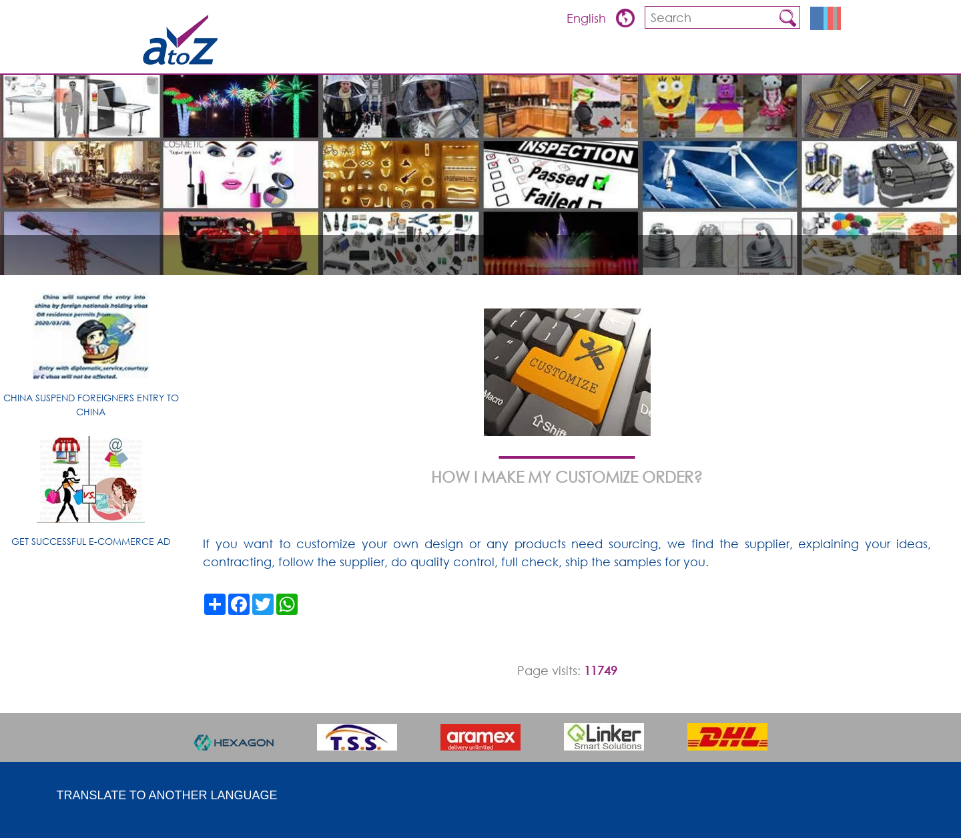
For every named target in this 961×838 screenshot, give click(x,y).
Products (637, 57)
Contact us (806, 57)
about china (735, 57)
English (588, 18)
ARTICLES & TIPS (510, 57)
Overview (579, 57)
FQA (682, 57)
